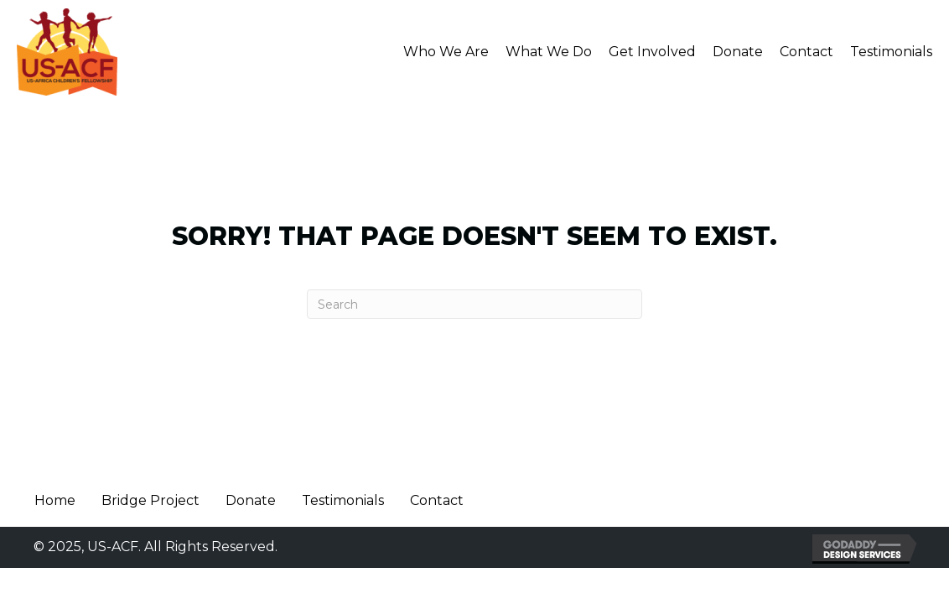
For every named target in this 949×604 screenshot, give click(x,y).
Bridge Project (150, 500)
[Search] (474, 304)
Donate (251, 500)
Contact (437, 500)
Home (54, 500)
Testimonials (343, 500)
